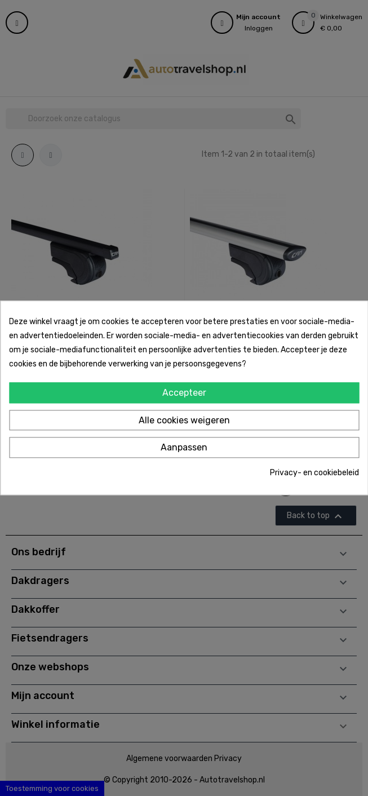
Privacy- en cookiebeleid (314, 472)
